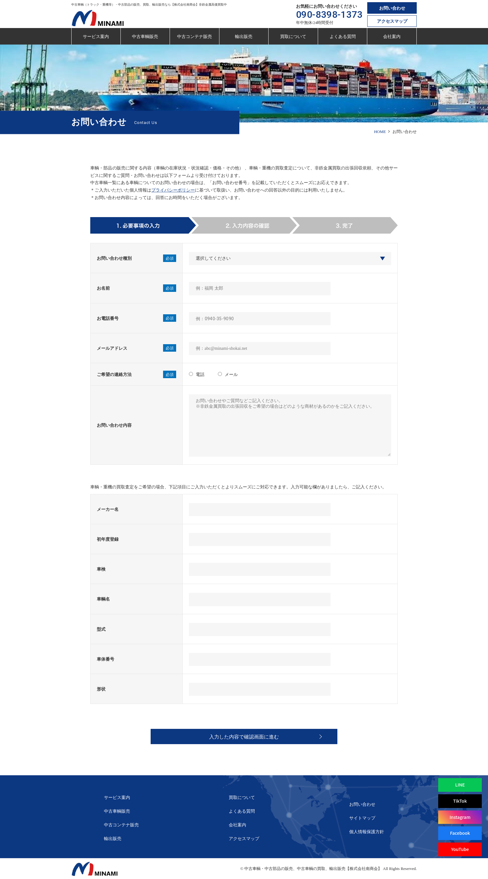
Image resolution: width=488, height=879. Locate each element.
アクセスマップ (392, 21)
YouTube (460, 849)
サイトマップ (362, 818)
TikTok (460, 801)
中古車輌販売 (145, 36)
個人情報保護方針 (366, 831)
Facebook (460, 833)
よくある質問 (343, 36)
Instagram (459, 817)
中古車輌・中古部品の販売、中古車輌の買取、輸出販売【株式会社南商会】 (313, 868)
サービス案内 (96, 36)
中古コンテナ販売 (194, 36)
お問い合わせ (392, 8)
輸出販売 (243, 36)
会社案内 (392, 36)
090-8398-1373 (329, 14)
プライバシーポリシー (173, 190)
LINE (460, 785)
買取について (293, 36)
